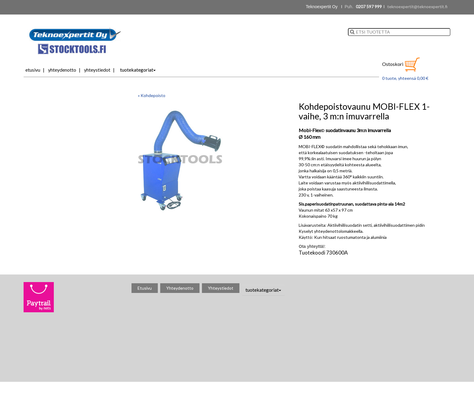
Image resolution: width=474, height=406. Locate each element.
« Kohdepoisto (151, 95)
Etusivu (32, 70)
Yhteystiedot (97, 70)
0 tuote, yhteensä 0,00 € (405, 78)
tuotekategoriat (138, 70)
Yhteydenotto (62, 70)
